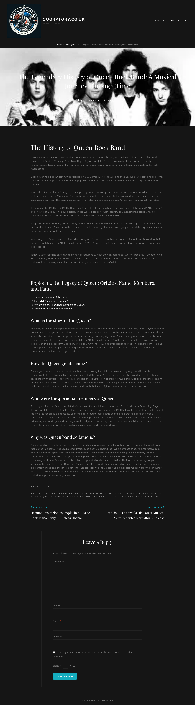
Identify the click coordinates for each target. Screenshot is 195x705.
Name (57, 605)
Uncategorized (70, 44)
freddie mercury (109, 493)
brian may (89, 493)
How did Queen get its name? (51, 301)
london (61, 497)
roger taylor (143, 497)
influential (37, 497)
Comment (59, 561)
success (154, 497)
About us (160, 20)
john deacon (50, 497)
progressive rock (107, 497)
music (69, 497)
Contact (174, 20)
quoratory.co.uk (64, 19)
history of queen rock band (141, 493)
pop (96, 497)
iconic (159, 493)
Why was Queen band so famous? (53, 308)
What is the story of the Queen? (52, 297)
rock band (129, 497)
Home (59, 44)
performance (86, 497)
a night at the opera (44, 493)
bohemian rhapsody (73, 493)
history (122, 493)
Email (57, 621)
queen (120, 497)
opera (75, 497)
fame (97, 493)
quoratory (111, 100)
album (58, 493)
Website (57, 636)
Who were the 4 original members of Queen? (59, 304)
